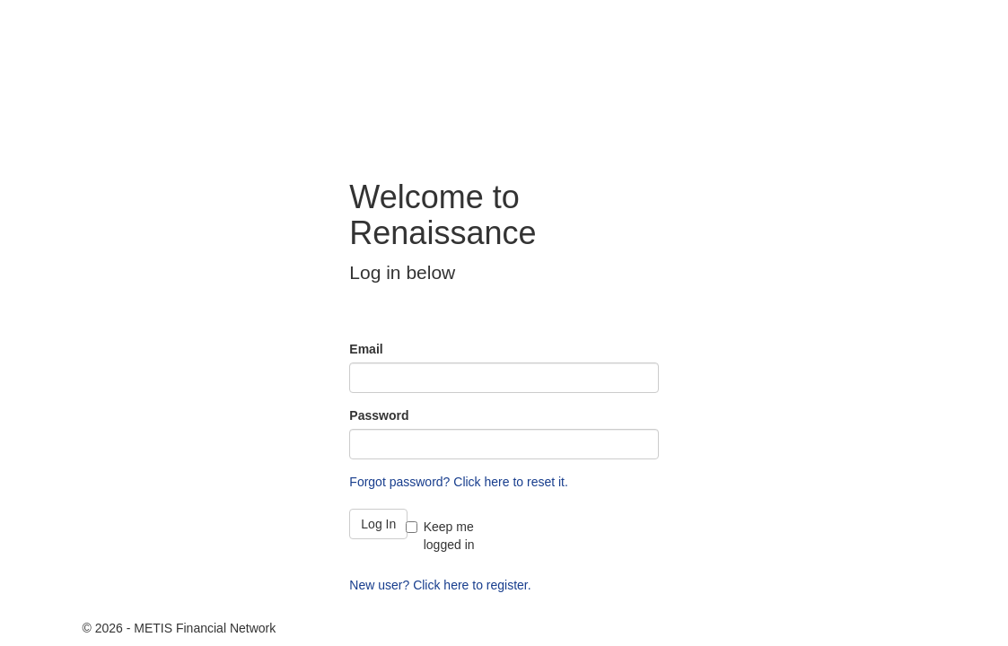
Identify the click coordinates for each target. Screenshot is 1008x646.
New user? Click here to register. (439, 585)
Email (365, 349)
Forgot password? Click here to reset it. (458, 482)
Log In (378, 524)
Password (378, 415)
